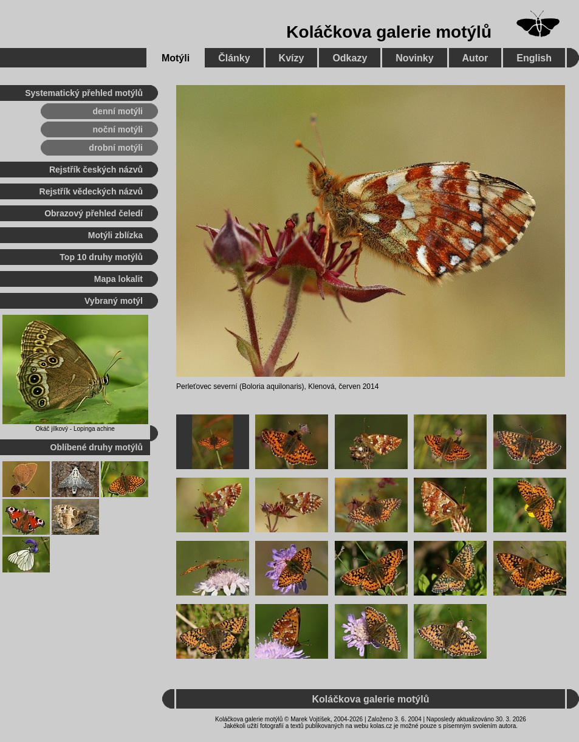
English (534, 58)
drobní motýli (116, 148)
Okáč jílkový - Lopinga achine (75, 428)
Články (234, 58)
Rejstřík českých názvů (96, 169)
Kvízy (291, 58)
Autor (475, 58)
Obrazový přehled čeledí (93, 213)
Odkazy (349, 58)
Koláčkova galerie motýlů (389, 31)
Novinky (414, 58)
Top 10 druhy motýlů (101, 257)
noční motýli (118, 129)
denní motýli (118, 111)
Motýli (176, 58)
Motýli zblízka (115, 235)
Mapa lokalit (118, 279)
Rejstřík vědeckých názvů (91, 191)
